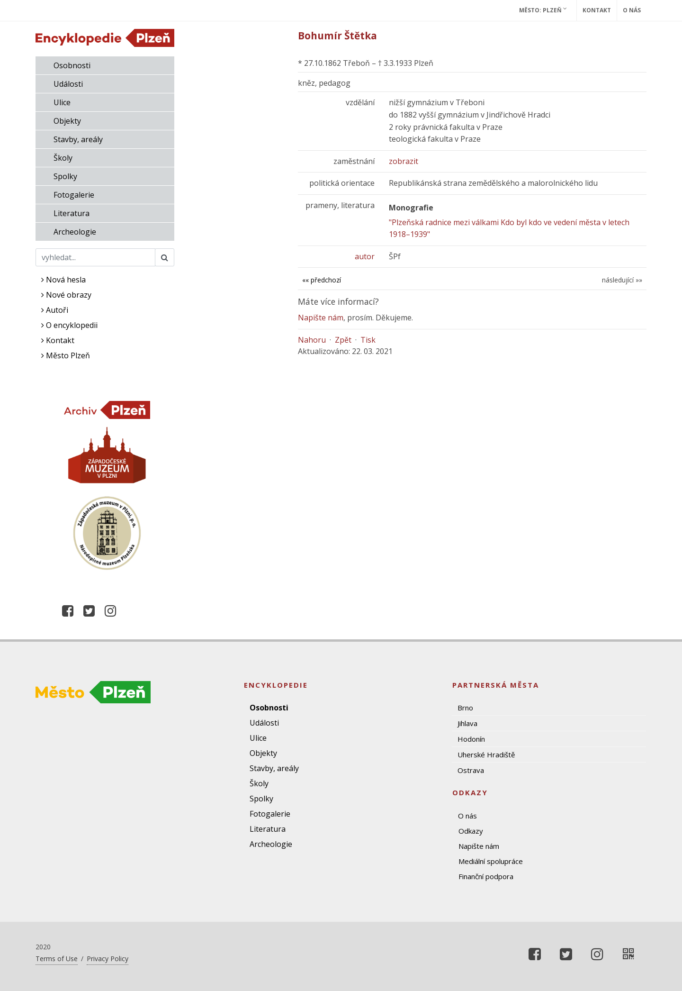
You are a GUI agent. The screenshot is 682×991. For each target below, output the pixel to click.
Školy (63, 158)
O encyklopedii (69, 325)
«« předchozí (321, 279)
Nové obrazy (66, 295)
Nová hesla (63, 279)
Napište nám (320, 317)
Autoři (54, 310)
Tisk (368, 340)
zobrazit (403, 161)
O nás (632, 10)
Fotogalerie (74, 195)
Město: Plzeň (543, 10)
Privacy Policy (107, 958)
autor (365, 256)
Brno (465, 707)
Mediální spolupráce (490, 861)
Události (68, 84)
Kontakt (597, 10)
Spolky (65, 176)
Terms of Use (57, 958)
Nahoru (312, 340)
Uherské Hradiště (486, 754)
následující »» (622, 279)
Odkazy (470, 831)
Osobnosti (72, 65)
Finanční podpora (485, 876)
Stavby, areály (78, 139)
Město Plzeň (65, 355)
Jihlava (467, 723)
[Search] (95, 257)
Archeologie (75, 232)
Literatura (72, 213)
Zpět (343, 340)
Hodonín (471, 739)
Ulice (62, 102)
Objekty (67, 121)
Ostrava (471, 770)
